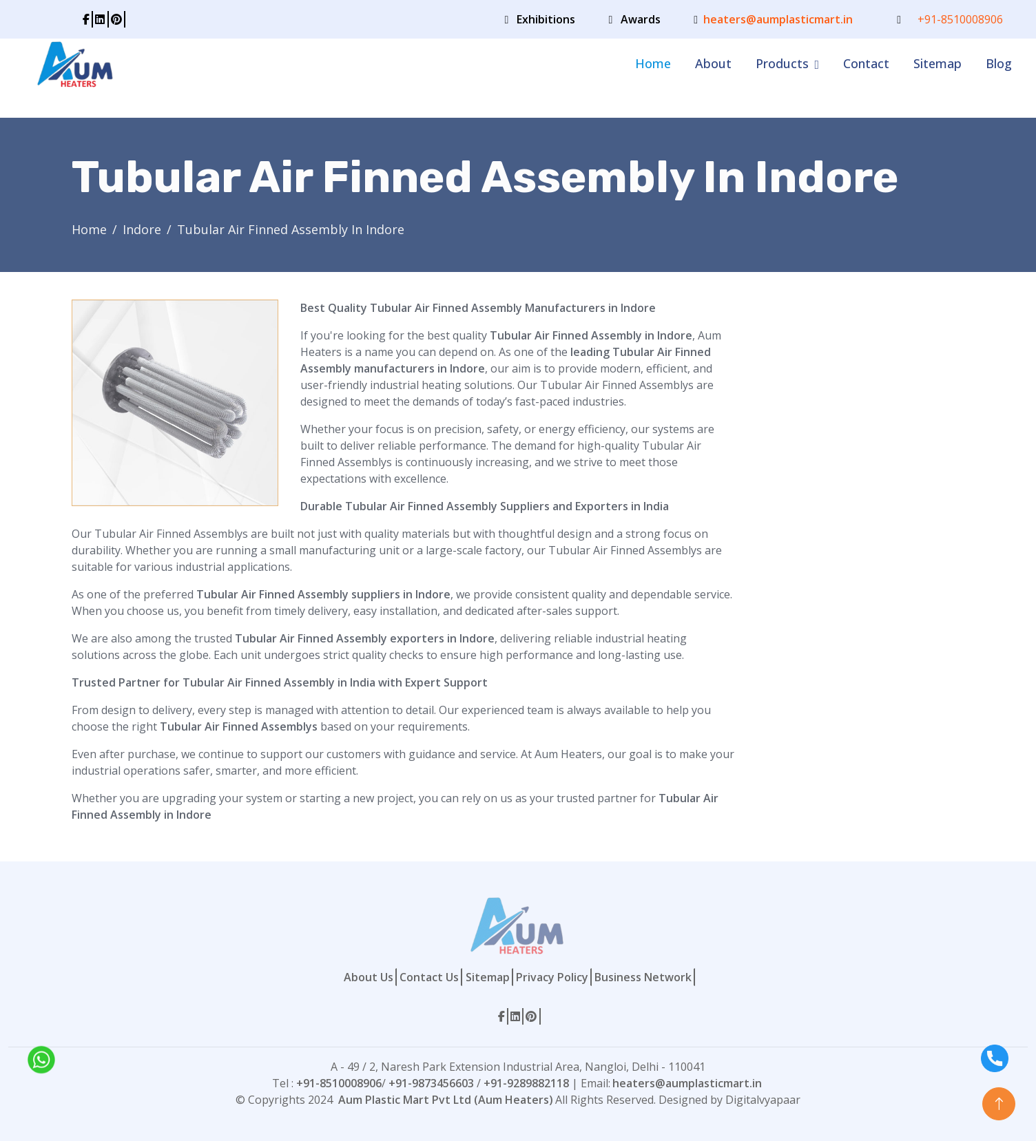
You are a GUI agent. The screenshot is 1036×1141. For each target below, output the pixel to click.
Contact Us (429, 977)
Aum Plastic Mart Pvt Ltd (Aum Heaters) (445, 1099)
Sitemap (937, 63)
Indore (142, 229)
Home (653, 63)
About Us (368, 977)
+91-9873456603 (431, 1083)
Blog (999, 63)
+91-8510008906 (960, 19)
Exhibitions (546, 19)
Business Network (643, 977)
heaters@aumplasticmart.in (778, 19)
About (713, 63)
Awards (641, 19)
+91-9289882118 (526, 1083)
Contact (866, 63)
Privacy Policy (552, 977)
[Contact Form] (856, 506)
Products (782, 63)
